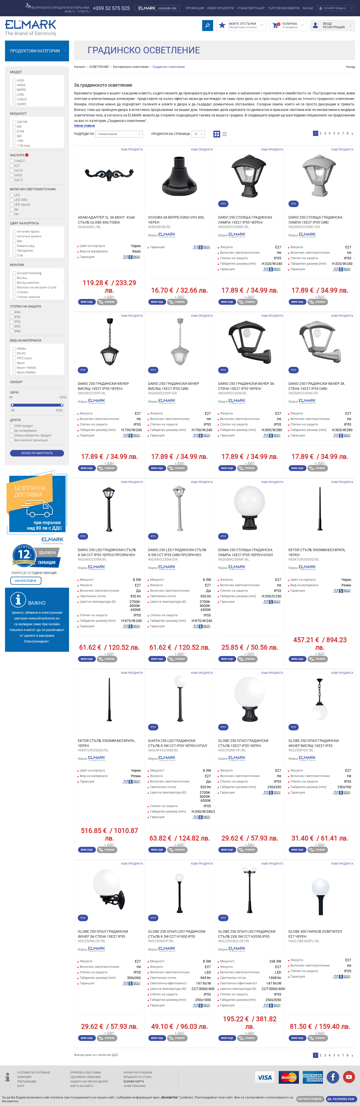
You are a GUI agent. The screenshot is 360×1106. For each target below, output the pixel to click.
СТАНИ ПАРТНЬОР (251, 8)
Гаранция (24, 1077)
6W (19, 126)
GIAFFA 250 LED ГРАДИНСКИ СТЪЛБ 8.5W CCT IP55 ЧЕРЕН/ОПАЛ (177, 743)
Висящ (22, 278)
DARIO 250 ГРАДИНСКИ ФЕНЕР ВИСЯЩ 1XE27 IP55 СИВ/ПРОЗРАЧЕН (173, 386)
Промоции (195, 8)
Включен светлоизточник (33, 189)
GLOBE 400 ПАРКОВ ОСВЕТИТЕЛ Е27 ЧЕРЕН (315, 933)
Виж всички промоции (31, 440)
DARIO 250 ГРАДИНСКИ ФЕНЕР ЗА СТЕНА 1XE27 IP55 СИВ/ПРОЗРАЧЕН (316, 386)
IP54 (18, 317)
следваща (352, 134)
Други (15, 420)
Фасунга (22, 155)
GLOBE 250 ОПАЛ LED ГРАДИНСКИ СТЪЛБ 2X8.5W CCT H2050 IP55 (246, 933)
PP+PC (21, 353)
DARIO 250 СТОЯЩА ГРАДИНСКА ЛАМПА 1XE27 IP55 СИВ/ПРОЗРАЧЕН (315, 220)
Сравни (106, 302)
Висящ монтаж (28, 282)
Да (16, 209)
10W (20, 141)
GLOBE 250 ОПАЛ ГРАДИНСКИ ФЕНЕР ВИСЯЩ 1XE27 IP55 (313, 743)
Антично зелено (29, 236)
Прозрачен (25, 250)
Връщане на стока (137, 1077)
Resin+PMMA (26, 372)
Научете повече (309, 1099)
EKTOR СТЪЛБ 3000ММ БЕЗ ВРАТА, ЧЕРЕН (316, 552)
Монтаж (17, 265)
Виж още (87, 301)
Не (17, 214)
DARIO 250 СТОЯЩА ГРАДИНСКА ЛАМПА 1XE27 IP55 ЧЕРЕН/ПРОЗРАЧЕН (245, 220)
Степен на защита (25, 306)
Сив (20, 255)
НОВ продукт (24, 426)
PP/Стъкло (24, 358)
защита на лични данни (89, 1081)
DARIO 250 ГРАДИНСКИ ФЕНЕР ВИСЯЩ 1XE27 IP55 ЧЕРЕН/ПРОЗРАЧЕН (103, 386)
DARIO (21, 104)
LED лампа (22, 204)
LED (17, 195)
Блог (21, 1086)
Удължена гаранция (85, 1077)
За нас (307, 8)
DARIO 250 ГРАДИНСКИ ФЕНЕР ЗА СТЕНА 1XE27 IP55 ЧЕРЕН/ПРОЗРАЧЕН (246, 386)
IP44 (18, 312)
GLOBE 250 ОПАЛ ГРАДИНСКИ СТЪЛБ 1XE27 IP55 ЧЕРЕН (243, 743)
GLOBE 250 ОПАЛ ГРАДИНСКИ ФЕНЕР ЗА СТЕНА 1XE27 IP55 (103, 933)
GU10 (19, 170)
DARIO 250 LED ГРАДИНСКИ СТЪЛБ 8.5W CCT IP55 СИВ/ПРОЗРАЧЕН (177, 552)
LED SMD (21, 200)
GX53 (18, 175)
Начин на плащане (138, 1072)
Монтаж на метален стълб (36, 287)
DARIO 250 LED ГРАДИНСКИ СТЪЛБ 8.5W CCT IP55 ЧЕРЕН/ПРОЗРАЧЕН (107, 552)
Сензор (16, 382)
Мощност (18, 113)
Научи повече (84, 125)
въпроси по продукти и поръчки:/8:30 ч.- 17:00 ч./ (58, 8)
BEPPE (21, 90)
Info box (27, 155)
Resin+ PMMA (26, 368)
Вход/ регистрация (332, 25)
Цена (14, 392)
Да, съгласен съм (340, 1099)
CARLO (22, 99)
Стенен (22, 292)
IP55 (18, 322)
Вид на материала (25, 340)
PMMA (21, 349)
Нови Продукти (220, 8)
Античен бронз (28, 231)
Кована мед (25, 246)
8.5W (20, 131)
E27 (17, 166)
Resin (21, 363)
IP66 (18, 331)
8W (19, 136)
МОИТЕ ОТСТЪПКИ (241, 25)
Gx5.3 (19, 180)
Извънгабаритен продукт (33, 435)
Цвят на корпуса (24, 223)
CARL (20, 94)
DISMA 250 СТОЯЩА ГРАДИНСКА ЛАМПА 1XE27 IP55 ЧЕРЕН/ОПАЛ (245, 552)
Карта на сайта (81, 1086)
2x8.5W (22, 122)
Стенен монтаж (28, 297)
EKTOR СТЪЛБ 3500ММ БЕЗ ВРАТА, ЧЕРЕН (106, 743)
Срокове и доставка (85, 1072)
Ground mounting (29, 273)
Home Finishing (135, 1086)
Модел (16, 72)
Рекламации (26, 1081)
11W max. (24, 145)
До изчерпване (26, 430)
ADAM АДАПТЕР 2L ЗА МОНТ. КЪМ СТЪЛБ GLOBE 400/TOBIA (106, 219)
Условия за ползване (33, 1072)
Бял (19, 241)
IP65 (18, 326)
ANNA (21, 85)
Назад (350, 67)
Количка (287, 25)
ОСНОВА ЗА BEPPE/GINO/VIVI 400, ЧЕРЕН (176, 219)
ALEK (20, 80)
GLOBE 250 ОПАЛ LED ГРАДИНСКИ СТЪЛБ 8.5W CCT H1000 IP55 (176, 933)
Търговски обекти (283, 8)
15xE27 (20, 161)
